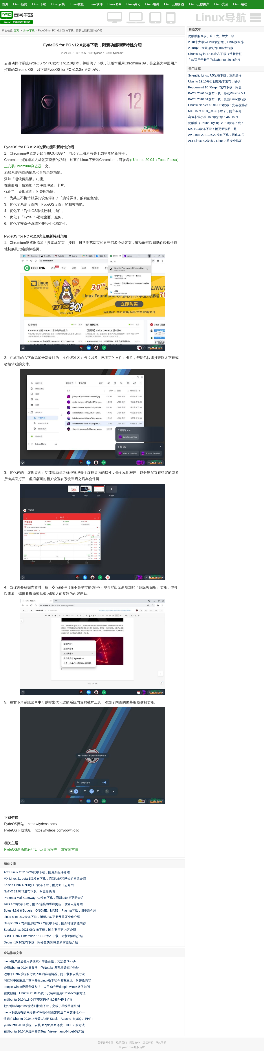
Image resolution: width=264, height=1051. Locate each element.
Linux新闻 (20, 4)
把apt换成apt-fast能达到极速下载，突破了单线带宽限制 (42, 1006)
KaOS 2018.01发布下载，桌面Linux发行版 (217, 99)
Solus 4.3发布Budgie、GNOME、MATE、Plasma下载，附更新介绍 (50, 910)
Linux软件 (95, 4)
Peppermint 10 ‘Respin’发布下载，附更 (215, 87)
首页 (5, 4)
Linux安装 (58, 4)
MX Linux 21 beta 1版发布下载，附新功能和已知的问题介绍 (45, 878)
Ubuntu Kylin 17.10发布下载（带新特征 (215, 54)
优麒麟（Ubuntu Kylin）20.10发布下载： (216, 123)
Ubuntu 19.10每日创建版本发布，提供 (214, 81)
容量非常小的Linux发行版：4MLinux (213, 117)
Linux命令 (114, 4)
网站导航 (161, 1042)
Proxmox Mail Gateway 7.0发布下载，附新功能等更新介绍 (44, 897)
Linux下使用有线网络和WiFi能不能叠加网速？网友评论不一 (44, 1012)
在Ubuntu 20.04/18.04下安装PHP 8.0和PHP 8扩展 (38, 999)
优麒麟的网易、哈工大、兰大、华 (211, 36)
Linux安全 (221, 4)
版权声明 (148, 1042)
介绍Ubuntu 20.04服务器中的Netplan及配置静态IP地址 (41, 967)
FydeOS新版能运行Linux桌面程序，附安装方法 (41, 849)
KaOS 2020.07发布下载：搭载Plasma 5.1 (216, 93)
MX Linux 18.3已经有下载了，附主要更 (215, 111)
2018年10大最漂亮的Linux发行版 (210, 48)
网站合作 (134, 1042)
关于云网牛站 (106, 1042)
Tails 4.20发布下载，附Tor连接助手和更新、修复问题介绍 (43, 904)
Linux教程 (77, 4)
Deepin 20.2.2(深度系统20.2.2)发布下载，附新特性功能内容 (45, 923)
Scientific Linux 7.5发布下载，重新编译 (215, 75)
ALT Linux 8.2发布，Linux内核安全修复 (215, 141)
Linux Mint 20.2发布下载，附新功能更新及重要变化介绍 (42, 917)
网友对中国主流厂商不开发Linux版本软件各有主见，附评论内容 (47, 980)
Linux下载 (39, 4)
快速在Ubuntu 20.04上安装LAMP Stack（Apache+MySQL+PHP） (49, 1018)
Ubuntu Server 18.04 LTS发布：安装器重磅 (218, 105)
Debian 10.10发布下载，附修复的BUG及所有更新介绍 (41, 942)
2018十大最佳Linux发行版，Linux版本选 (216, 42)
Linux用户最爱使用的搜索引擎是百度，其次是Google (40, 961)
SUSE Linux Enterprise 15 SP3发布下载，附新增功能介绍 (43, 936)
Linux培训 (152, 4)
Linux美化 (133, 4)
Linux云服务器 (174, 4)
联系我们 (121, 1042)
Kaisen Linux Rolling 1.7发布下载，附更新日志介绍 (39, 885)
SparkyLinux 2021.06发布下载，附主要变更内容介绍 (40, 929)
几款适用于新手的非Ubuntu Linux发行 (214, 60)
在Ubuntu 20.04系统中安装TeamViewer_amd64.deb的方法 (44, 1031)
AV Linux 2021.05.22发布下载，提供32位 (216, 135)
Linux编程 (240, 4)
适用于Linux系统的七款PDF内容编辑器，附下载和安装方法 (44, 974)
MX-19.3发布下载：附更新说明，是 (212, 129)
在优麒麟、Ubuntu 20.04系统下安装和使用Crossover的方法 (45, 993)
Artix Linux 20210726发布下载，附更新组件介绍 (37, 872)
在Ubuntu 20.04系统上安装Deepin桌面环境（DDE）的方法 (44, 1025)
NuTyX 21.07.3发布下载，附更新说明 (29, 891)
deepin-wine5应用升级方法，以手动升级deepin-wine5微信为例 (47, 987)
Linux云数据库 (199, 4)
